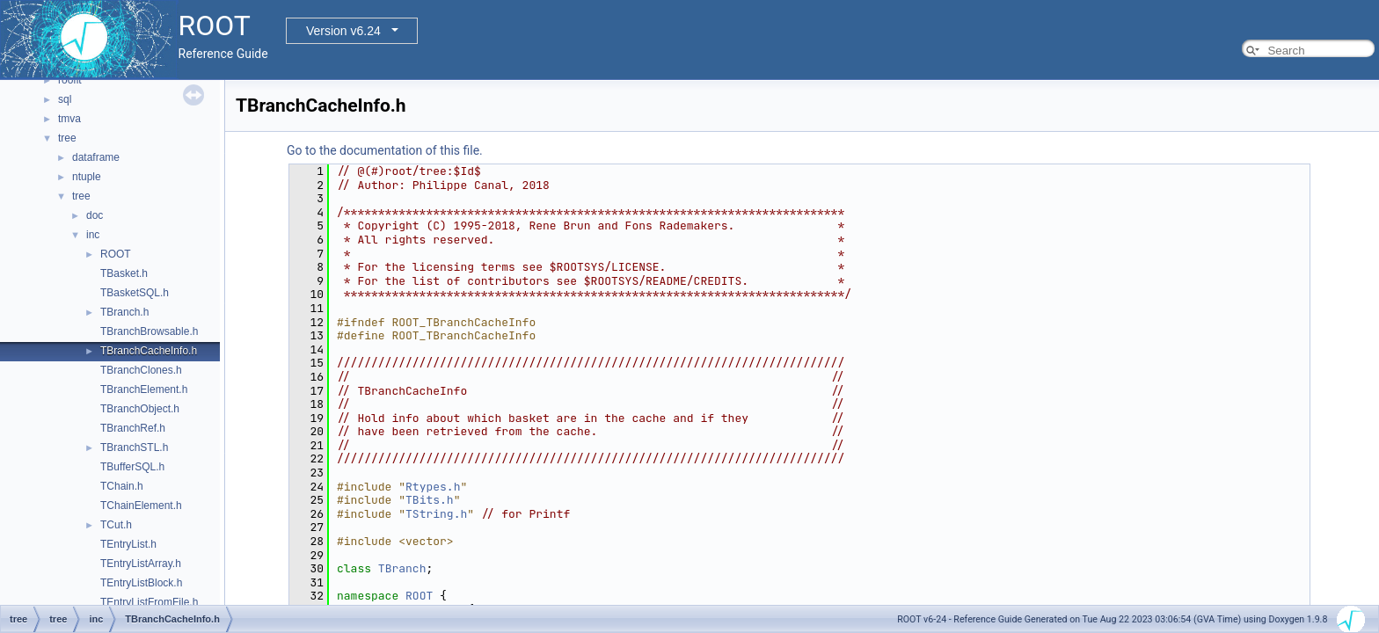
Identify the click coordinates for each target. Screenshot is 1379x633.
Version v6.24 (343, 31)
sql (64, 99)
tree (67, 138)
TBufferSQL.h (132, 467)
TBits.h (429, 499)
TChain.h (121, 486)
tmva (69, 119)
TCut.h (116, 525)
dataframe (96, 157)
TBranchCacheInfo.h (148, 351)
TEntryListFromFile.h (149, 602)
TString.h (436, 513)
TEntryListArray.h (140, 563)
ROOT (115, 254)
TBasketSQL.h (134, 293)
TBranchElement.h (143, 389)
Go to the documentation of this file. (385, 150)
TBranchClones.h (141, 370)
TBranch (402, 568)
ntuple (86, 177)
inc (92, 235)
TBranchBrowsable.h (149, 331)
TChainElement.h (141, 505)
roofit (70, 80)
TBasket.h (124, 273)
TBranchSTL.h (134, 447)
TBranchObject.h (139, 409)
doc (94, 215)
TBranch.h (124, 312)
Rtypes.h (432, 486)
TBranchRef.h (132, 428)
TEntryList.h (128, 544)
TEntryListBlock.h (141, 583)
